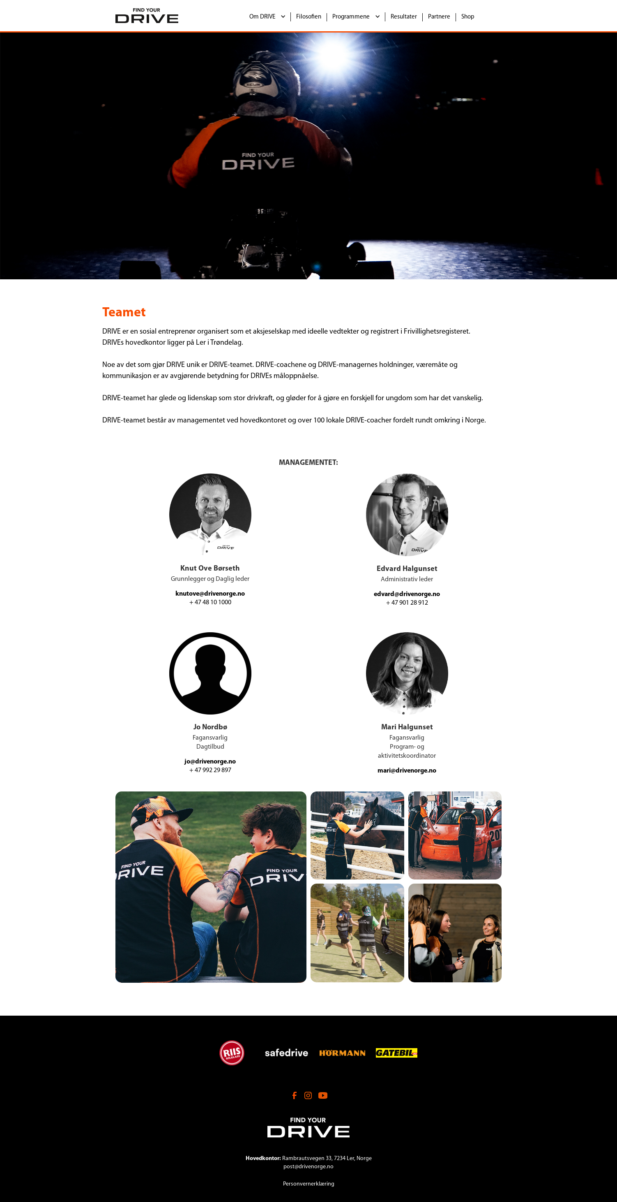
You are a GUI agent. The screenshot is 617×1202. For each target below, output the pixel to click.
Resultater (404, 17)
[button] (267, 16)
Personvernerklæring (308, 1184)
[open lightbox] (210, 887)
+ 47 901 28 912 (407, 603)
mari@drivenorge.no (407, 771)
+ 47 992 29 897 (210, 770)
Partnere (439, 17)
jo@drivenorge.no (210, 762)
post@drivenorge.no (308, 1167)
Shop (467, 17)
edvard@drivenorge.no (407, 594)
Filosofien (308, 17)
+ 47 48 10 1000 (210, 602)
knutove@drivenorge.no (210, 594)
